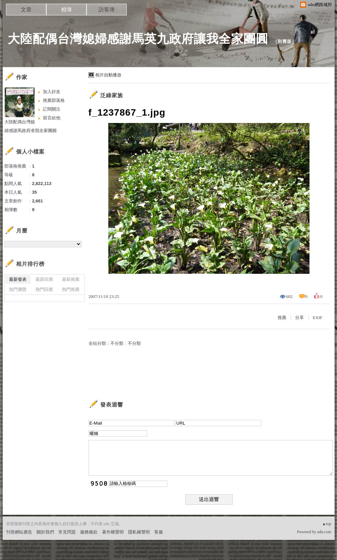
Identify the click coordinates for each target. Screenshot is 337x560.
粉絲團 (12, 554)
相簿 (66, 9)
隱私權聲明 (139, 532)
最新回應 (44, 279)
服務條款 (89, 532)
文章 (26, 9)
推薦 (282, 317)
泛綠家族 (111, 95)
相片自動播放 (108, 74)
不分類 (116, 343)
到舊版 (285, 41)
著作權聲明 (113, 532)
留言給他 (51, 117)
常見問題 (67, 532)
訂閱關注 (51, 109)
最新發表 (17, 279)
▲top (326, 523)
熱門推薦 (70, 289)
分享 (299, 317)
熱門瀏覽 (17, 289)
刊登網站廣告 (19, 532)
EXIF (318, 317)
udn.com (324, 532)
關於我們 (45, 532)
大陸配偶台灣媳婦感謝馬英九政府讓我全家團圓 (138, 39)
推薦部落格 (54, 100)
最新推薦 (70, 279)
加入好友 (51, 91)
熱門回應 (44, 289)
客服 (158, 532)
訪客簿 (107, 9)
